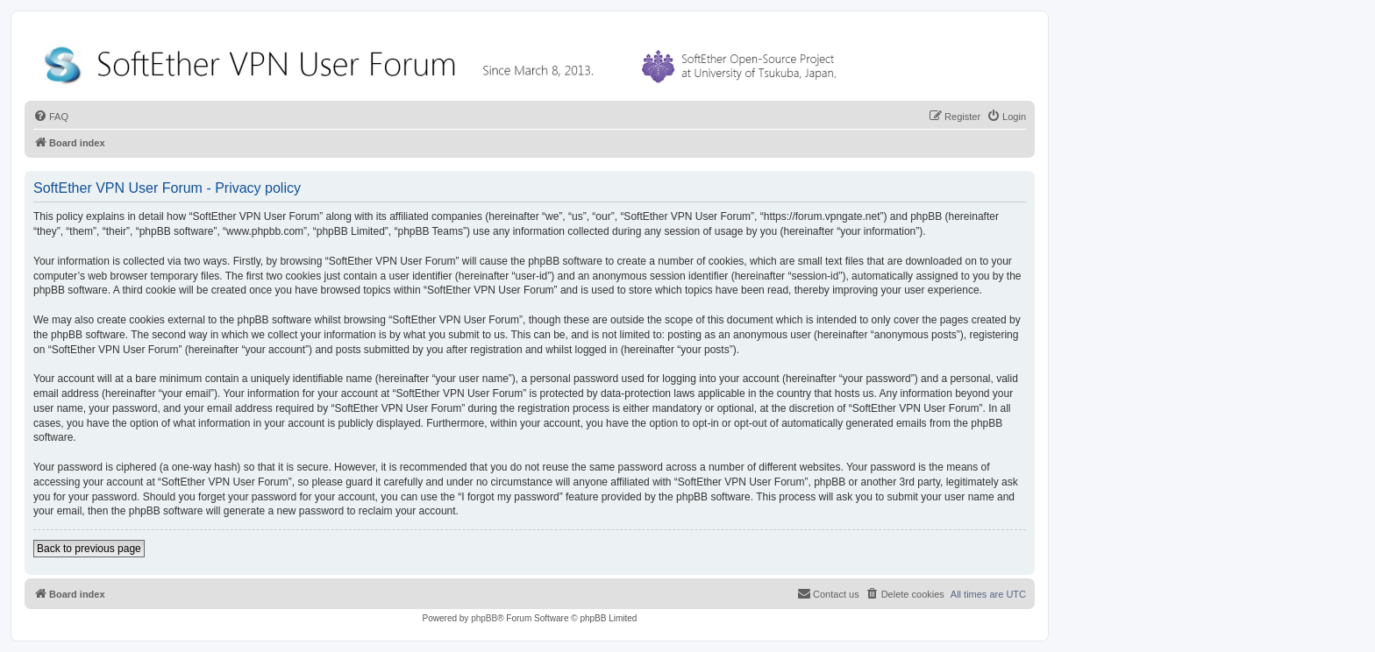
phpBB (484, 618)
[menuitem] (50, 116)
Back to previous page (89, 548)
